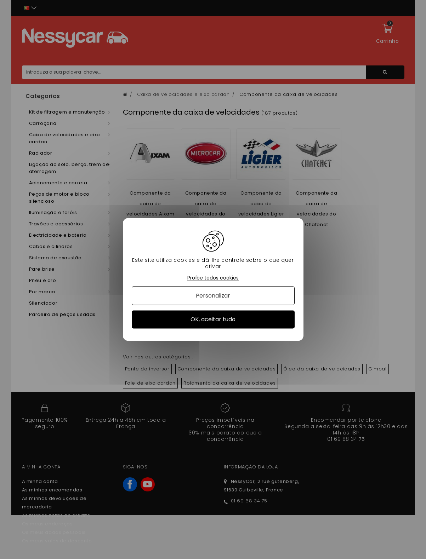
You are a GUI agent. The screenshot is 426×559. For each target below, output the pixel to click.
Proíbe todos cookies (213, 278)
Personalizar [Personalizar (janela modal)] (213, 296)
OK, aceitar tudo (213, 319)
